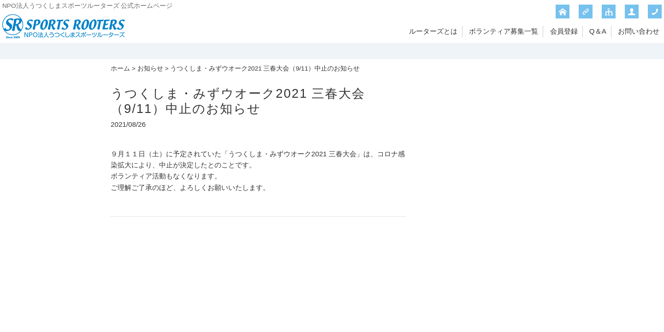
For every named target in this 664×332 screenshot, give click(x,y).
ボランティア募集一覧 (503, 31)
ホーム (120, 68)
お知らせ (150, 68)
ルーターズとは (433, 31)
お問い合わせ (638, 31)
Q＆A (597, 31)
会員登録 (564, 31)
